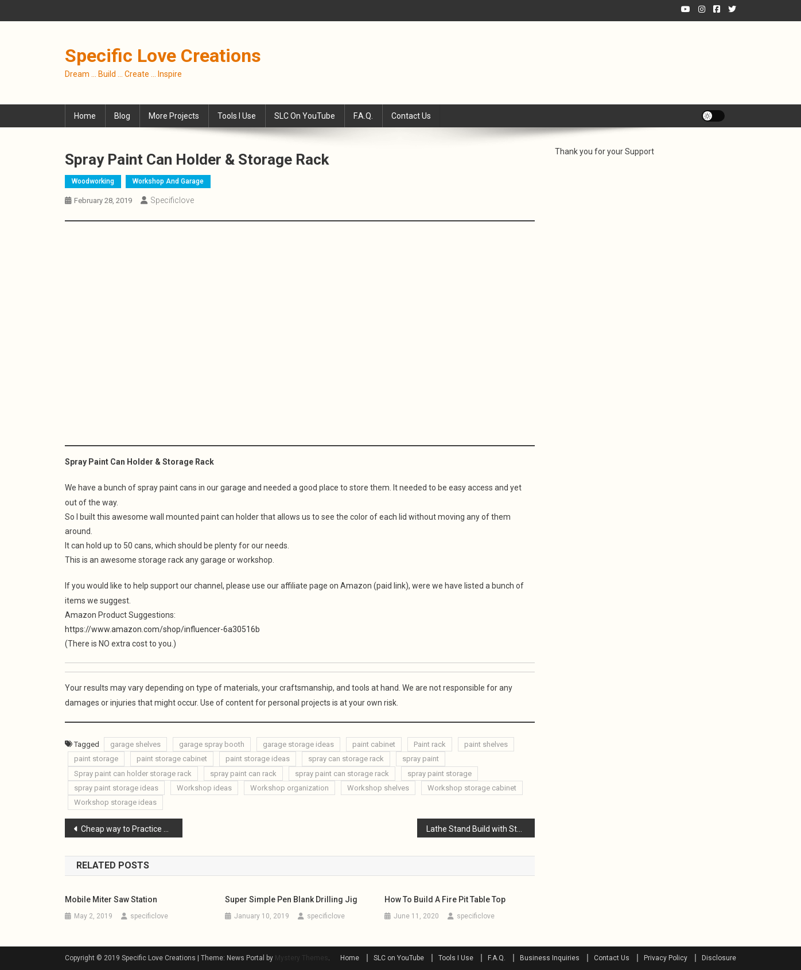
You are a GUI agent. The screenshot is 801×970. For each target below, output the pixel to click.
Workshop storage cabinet (471, 788)
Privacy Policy (665, 958)
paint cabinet (373, 744)
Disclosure (719, 958)
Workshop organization (289, 788)
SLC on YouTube (304, 115)
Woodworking (93, 181)
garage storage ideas (298, 744)
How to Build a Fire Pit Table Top (445, 899)
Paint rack (430, 744)
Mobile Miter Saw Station (111, 899)
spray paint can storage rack (342, 773)
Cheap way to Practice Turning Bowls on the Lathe (131, 828)
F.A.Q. (363, 115)
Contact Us (411, 115)
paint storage (96, 758)
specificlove (172, 200)
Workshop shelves (378, 788)
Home (85, 115)
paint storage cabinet (172, 758)
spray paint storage (439, 773)
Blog (122, 115)
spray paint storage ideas (116, 788)
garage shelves (135, 744)
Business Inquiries (550, 958)
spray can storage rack (346, 758)
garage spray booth (211, 744)
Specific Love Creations (163, 56)
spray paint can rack (243, 773)
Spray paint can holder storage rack (133, 773)
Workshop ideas (204, 788)
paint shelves (486, 744)
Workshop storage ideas (115, 802)
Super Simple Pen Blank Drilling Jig (291, 899)
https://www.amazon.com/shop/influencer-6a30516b (162, 629)
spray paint (420, 758)
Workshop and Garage (168, 181)
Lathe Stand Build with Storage (480, 828)
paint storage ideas (257, 758)
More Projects (174, 115)
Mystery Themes (301, 958)
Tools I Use (236, 115)
